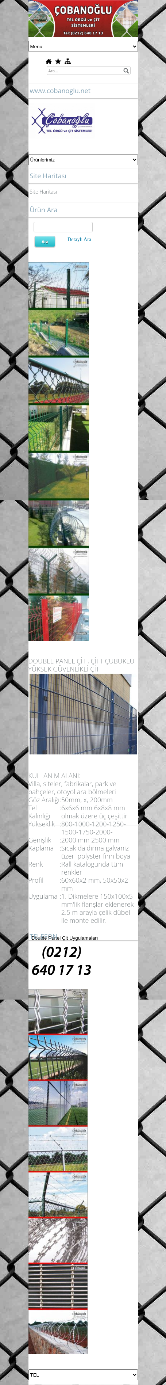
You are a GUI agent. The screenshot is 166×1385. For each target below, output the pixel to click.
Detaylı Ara (79, 239)
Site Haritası (43, 191)
